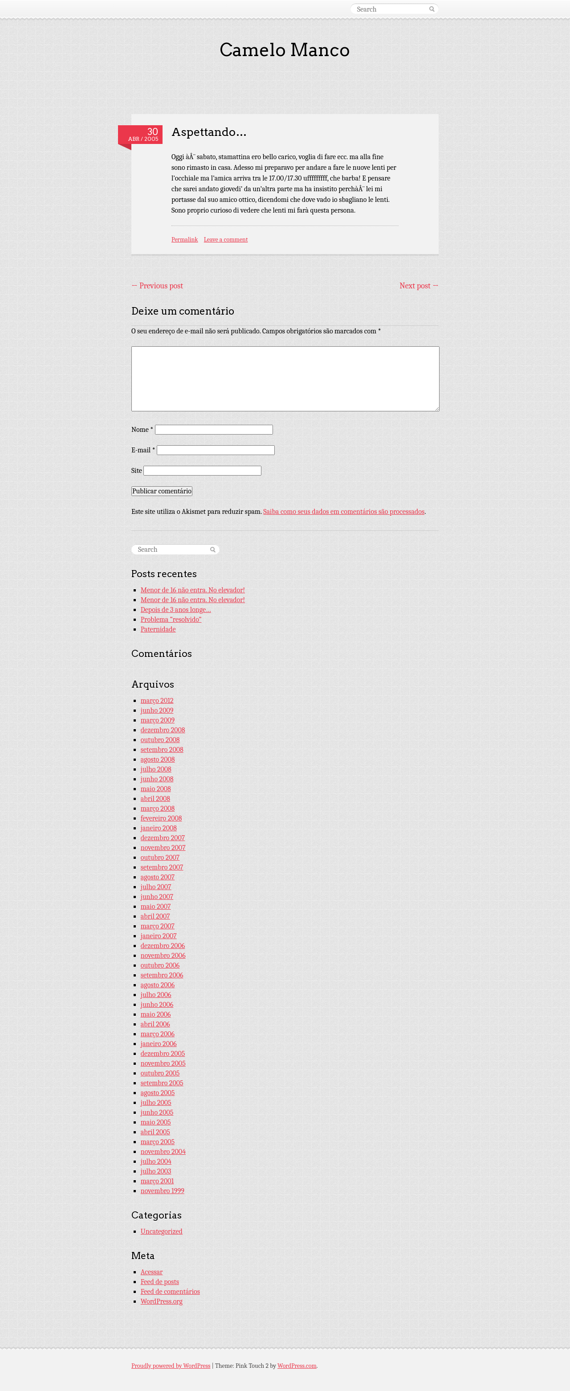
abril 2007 (155, 916)
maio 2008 (156, 789)
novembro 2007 (163, 848)
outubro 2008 (160, 740)
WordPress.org (162, 1301)
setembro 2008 (162, 750)
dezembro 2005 (163, 1054)
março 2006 (158, 1034)
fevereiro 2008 (161, 818)
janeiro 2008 (159, 828)
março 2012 (157, 701)
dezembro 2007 (163, 838)
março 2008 (158, 808)
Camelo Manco (285, 50)
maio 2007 (156, 907)
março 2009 (158, 720)
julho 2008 (156, 769)
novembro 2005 (163, 1063)
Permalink (184, 239)
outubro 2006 (160, 965)
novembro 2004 (163, 1152)
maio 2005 (156, 1122)
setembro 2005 (162, 1083)
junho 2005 (157, 1112)
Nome (142, 430)
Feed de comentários (170, 1292)
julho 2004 (156, 1161)
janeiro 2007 (159, 936)
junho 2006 (157, 1005)
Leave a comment (226, 239)
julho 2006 (156, 995)
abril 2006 (155, 1024)
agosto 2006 (158, 985)
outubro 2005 (160, 1073)
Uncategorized (162, 1231)
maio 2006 (156, 1014)
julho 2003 (156, 1171)
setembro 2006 (162, 975)
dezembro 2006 (163, 946)
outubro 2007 (160, 857)
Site (136, 471)
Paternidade (158, 629)
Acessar (152, 1272)
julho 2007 (156, 887)
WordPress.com (297, 1366)
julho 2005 (156, 1103)
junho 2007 (157, 897)
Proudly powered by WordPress (170, 1366)
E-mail (143, 450)
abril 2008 (155, 799)
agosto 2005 (158, 1093)
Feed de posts (160, 1282)
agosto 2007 (158, 877)
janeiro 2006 (159, 1044)
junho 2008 (157, 779)
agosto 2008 (158, 759)
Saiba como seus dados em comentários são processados (343, 512)
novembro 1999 (162, 1191)
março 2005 (158, 1142)
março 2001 (157, 1181)
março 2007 (158, 926)
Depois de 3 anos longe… (176, 610)
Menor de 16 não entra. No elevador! (193, 590)
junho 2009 (157, 710)
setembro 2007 (162, 867)
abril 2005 (155, 1132)
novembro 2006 (163, 956)
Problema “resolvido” (171, 619)
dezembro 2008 (163, 730)
